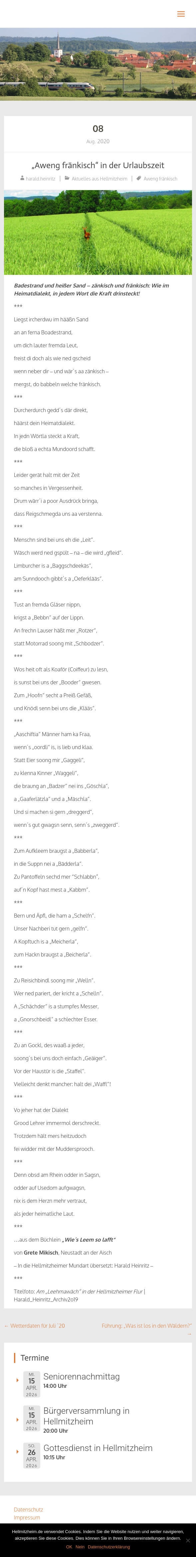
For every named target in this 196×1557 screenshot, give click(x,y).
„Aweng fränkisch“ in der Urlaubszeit (98, 165)
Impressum (27, 1517)
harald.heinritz (40, 178)
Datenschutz (28, 1509)
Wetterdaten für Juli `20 (34, 1325)
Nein (80, 1546)
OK (69, 1546)
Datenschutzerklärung (109, 1546)
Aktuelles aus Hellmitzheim (99, 178)
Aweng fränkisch (160, 178)
